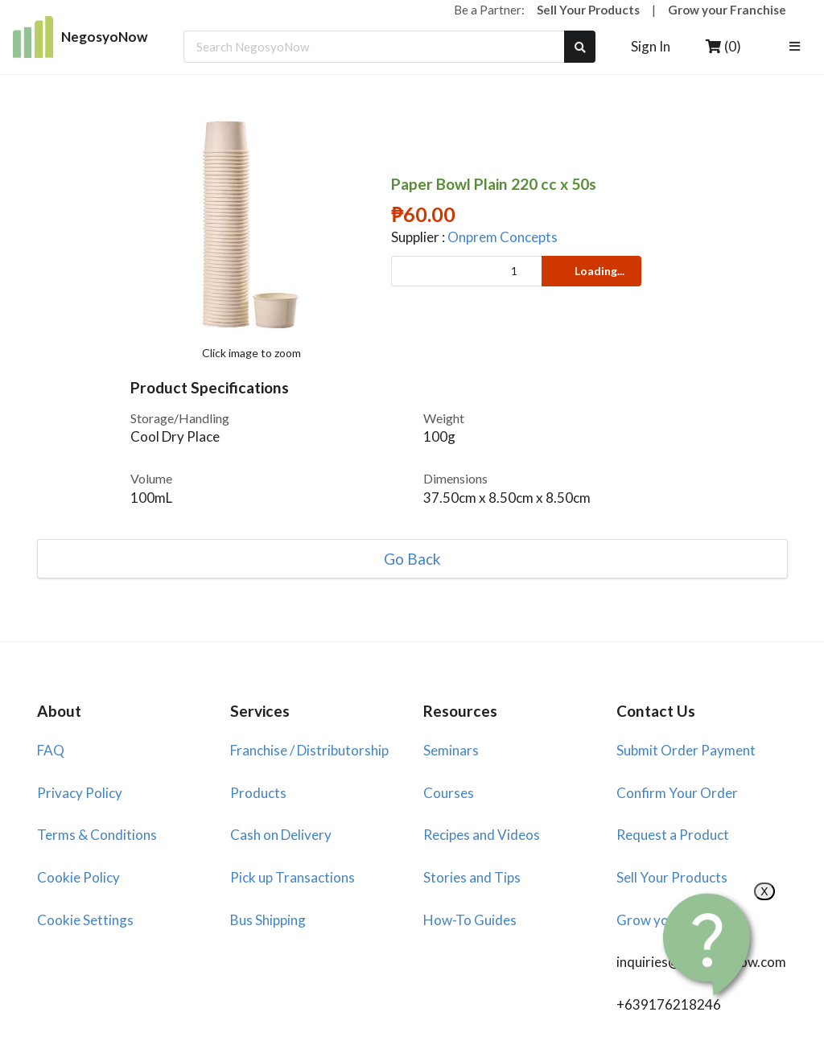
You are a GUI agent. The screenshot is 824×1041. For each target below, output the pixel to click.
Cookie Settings (85, 919)
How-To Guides (470, 919)
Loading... (590, 271)
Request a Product (672, 834)
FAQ (50, 750)
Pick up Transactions (292, 877)
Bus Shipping (268, 919)
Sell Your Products (588, 9)
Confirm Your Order (677, 792)
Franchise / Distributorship (309, 750)
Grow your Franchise (727, 9)
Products (258, 792)
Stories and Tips (472, 877)
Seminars (451, 750)
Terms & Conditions (97, 834)
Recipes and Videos (481, 834)
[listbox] (797, 47)
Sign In (650, 46)
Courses (448, 792)
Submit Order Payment (686, 750)
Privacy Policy (79, 792)
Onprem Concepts (502, 236)
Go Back (412, 558)
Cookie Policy (78, 877)
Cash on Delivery (281, 834)
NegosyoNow (80, 37)
